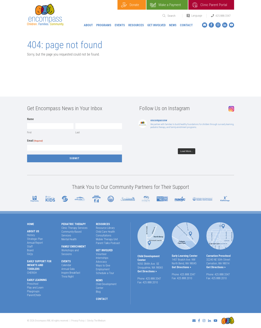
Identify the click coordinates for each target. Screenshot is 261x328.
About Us (33, 231)
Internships (102, 258)
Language (196, 15)
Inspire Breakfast (70, 272)
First (29, 132)
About (88, 25)
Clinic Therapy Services (74, 228)
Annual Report (35, 242)
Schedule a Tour (105, 273)
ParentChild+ (34, 295)
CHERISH (32, 272)
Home (30, 224)
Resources (136, 25)
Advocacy (101, 261)
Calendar (66, 265)
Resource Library (105, 228)
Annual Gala (68, 269)
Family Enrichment (73, 246)
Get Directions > (147, 271)
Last (77, 132)
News (172, 25)
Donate (134, 5)
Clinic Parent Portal (213, 5)
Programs (103, 25)
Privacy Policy (78, 320)
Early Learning (37, 280)
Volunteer (101, 254)
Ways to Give (103, 265)
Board (30, 250)
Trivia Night (67, 276)
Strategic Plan (35, 239)
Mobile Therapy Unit (107, 239)
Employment (103, 269)
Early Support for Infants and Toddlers (39, 265)
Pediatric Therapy (73, 224)
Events (120, 25)
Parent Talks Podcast (108, 243)
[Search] (173, 16)
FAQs (30, 254)
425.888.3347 (223, 15)
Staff (30, 246)
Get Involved (156, 25)
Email (35, 140)
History (31, 235)
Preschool (32, 283)
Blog (98, 291)
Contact (186, 25)
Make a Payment (170, 5)
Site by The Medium (96, 320)
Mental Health (69, 239)
